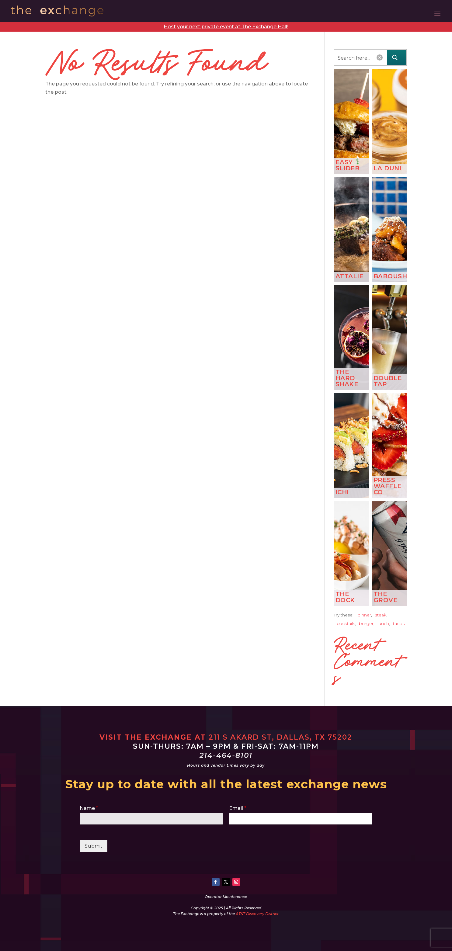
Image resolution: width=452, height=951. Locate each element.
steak (380, 615)
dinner (364, 615)
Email (237, 808)
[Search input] (356, 57)
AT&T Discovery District (257, 913)
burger (366, 623)
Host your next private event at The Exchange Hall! (226, 27)
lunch (383, 623)
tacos (399, 623)
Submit (94, 846)
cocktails (346, 623)
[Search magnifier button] (396, 57)
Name (89, 808)
